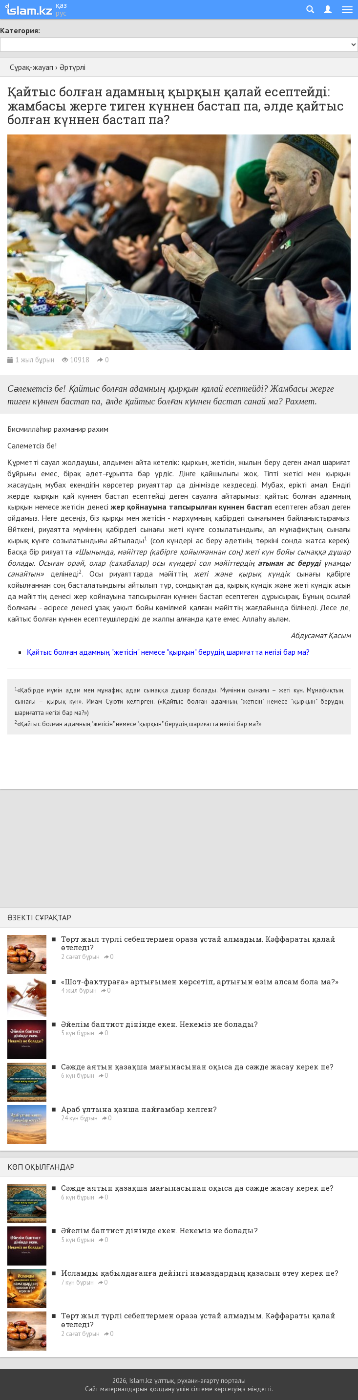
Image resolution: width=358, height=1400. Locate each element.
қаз (61, 5)
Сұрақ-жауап (31, 67)
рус (61, 13)
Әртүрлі (72, 67)
